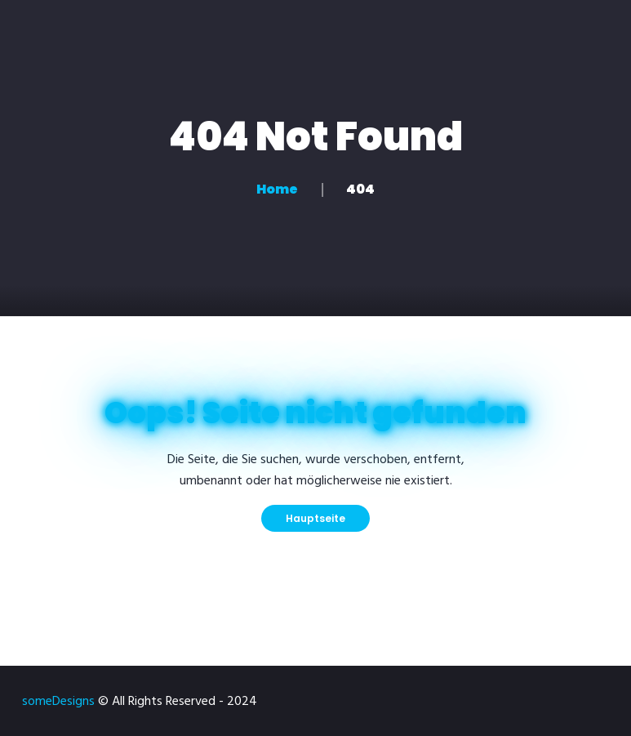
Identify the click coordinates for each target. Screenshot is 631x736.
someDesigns (58, 701)
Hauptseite (315, 518)
